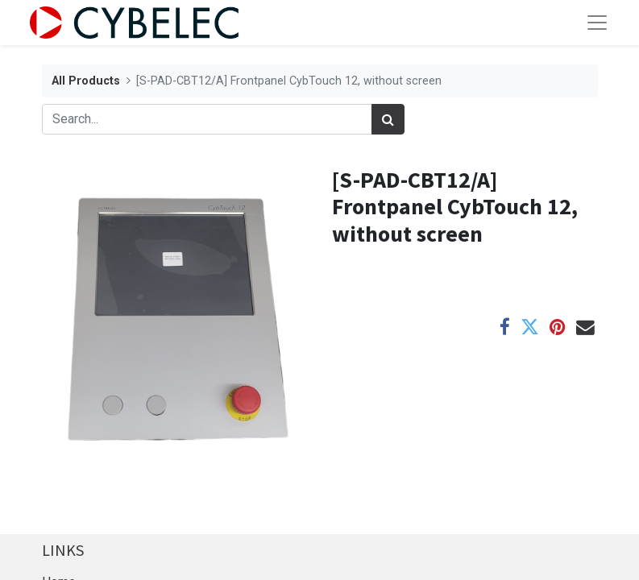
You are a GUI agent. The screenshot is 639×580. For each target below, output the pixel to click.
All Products (86, 81)
